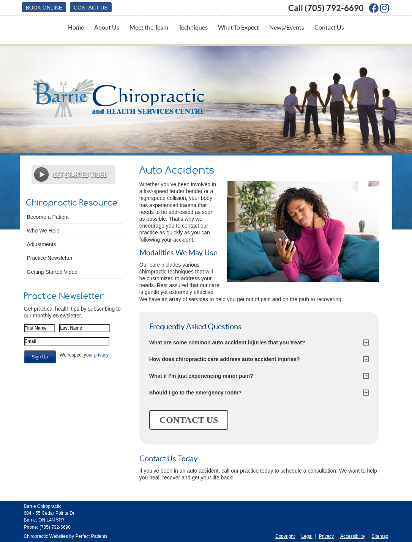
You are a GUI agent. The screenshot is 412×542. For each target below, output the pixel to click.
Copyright (285, 536)
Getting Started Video (52, 272)
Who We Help (43, 231)
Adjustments (41, 244)
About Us (106, 27)
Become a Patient (48, 217)
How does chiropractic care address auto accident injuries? (224, 359)
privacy (101, 355)
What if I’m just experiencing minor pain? (201, 376)
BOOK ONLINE (44, 8)
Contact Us (91, 8)
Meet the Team (148, 27)
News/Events (286, 27)
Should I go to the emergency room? (195, 393)
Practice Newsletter (50, 258)
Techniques (193, 27)
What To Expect (238, 27)
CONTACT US (188, 420)
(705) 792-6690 (334, 8)
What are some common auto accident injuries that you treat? (227, 342)
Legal (306, 536)
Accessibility (352, 536)
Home (76, 27)
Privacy (326, 536)
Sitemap (379, 536)
